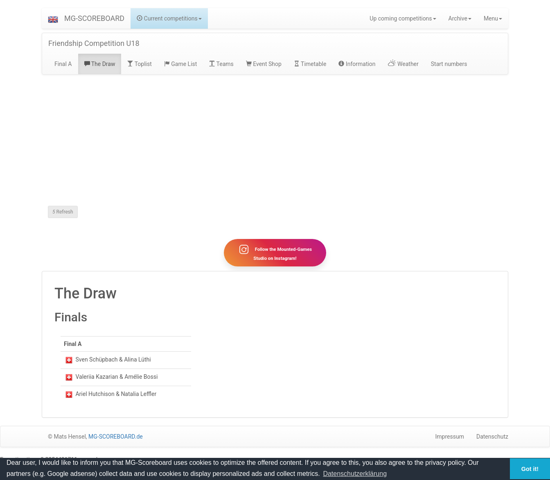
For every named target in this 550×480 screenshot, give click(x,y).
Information (356, 64)
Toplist (139, 64)
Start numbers (449, 64)
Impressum (449, 436)
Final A (63, 64)
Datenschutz (492, 436)
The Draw (99, 64)
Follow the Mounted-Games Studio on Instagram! (275, 252)
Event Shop (264, 64)
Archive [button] (460, 18)
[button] (53, 18)
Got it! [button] (530, 469)
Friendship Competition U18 (94, 43)
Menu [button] (493, 18)
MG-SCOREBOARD (94, 18)
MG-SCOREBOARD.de (115, 436)
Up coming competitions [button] (403, 18)
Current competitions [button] (169, 18)
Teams (221, 64)
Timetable (310, 64)
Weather (403, 64)
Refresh (62, 212)
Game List (180, 64)
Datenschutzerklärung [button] (355, 473)
